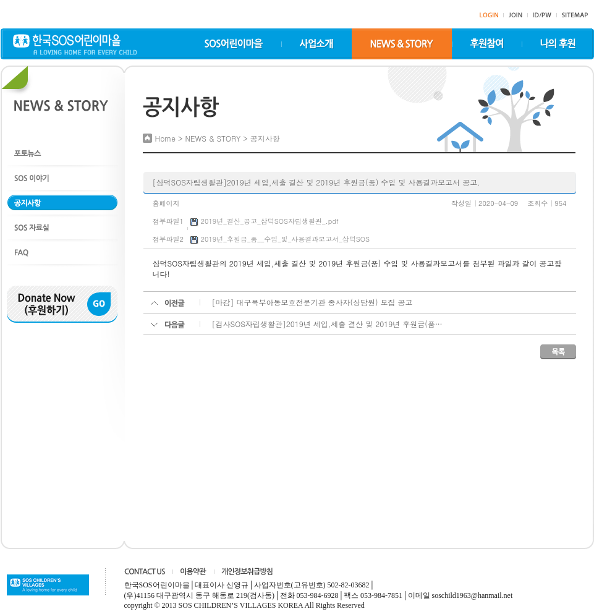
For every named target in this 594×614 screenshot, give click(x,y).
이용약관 (193, 571)
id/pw (542, 14)
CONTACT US (144, 571)
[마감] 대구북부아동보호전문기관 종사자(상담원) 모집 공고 (312, 302)
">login (489, 14)
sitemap (575, 14)
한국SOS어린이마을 (75, 44)
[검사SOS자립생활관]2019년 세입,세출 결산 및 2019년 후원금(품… (327, 323)
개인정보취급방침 (247, 571)
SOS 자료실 (62, 227)
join (515, 14)
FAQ (62, 252)
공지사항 (62, 202)
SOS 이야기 (62, 177)
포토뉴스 (62, 153)
